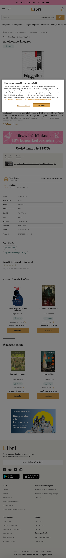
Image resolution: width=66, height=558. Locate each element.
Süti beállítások (23, 106)
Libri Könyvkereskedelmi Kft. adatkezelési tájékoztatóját (28, 99)
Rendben (41, 105)
